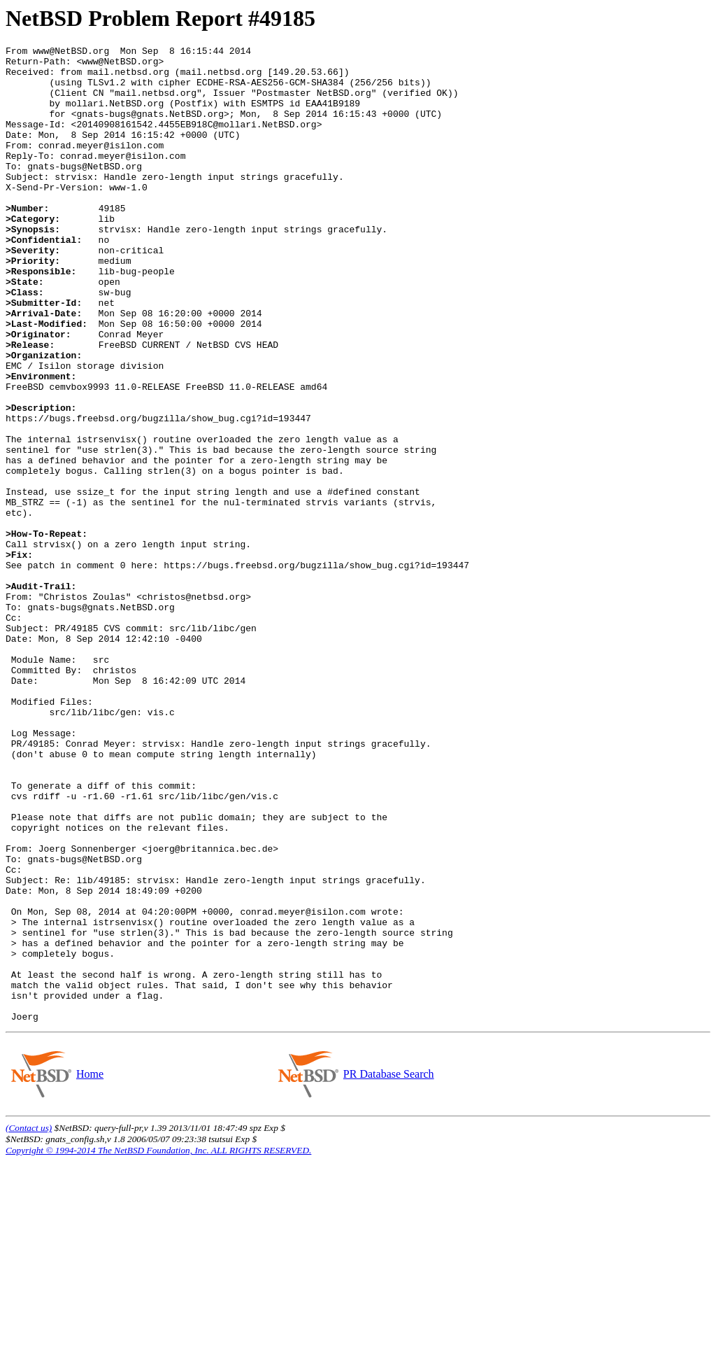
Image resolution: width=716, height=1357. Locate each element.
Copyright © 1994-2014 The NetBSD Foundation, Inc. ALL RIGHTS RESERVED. (158, 1345)
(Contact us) (29, 1323)
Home (89, 1269)
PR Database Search (388, 1269)
